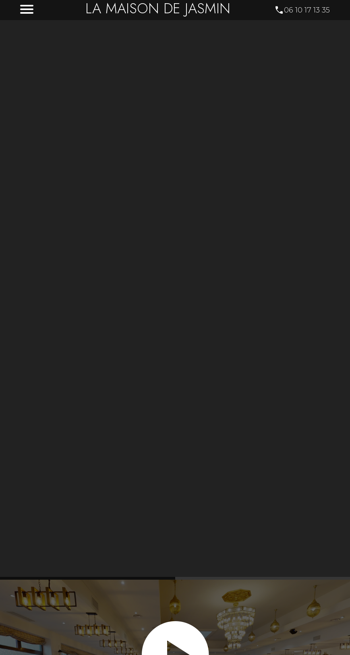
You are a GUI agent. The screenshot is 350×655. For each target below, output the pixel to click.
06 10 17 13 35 (307, 10)
